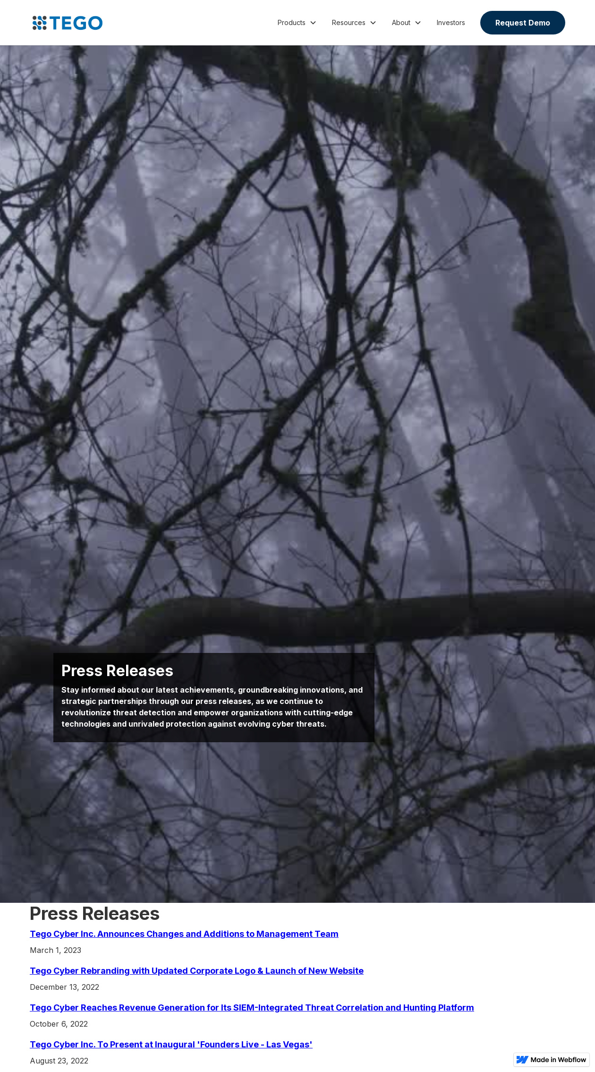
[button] (297, 22)
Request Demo (522, 22)
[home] (67, 22)
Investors (451, 22)
